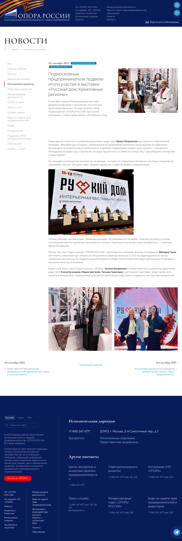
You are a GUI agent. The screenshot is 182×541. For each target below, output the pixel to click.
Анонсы (12, 74)
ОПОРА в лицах (16, 102)
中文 (30, 418)
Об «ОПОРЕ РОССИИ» (86, 7)
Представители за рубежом (119, 442)
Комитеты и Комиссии (86, 13)
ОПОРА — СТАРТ (17, 149)
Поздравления (15, 130)
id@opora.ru (76, 438)
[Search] (21, 425)
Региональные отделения (117, 438)
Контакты (111, 19)
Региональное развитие (86, 16)
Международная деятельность (121, 7)
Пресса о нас (15, 107)
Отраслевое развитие (20, 89)
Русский (10, 418)
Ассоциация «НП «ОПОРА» (88, 10)
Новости (111, 16)
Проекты (79, 19)
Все (10, 63)
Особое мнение (16, 112)
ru (177, 13)
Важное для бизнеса (19, 79)
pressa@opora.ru (76, 510)
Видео (11, 125)
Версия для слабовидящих (162, 22)
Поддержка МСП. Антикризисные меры (19, 137)
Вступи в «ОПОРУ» (18, 478)
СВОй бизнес (15, 143)
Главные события (17, 68)
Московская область (60, 67)
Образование (113, 13)
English (20, 418)
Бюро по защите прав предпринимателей (127, 10)
